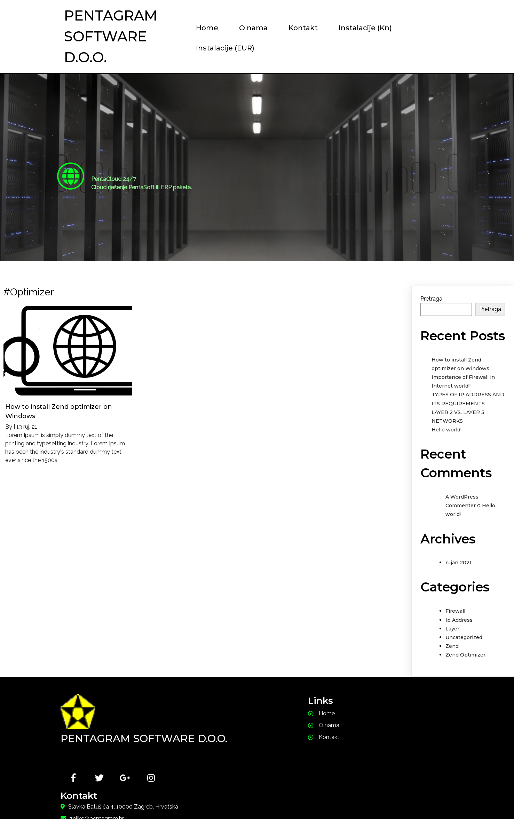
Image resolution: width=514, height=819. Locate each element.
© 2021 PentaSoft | (220, 800)
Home (199, 28)
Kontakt (295, 28)
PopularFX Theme (294, 800)
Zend (452, 647)
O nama (245, 28)
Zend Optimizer (465, 655)
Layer (452, 629)
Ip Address (459, 620)
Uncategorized (463, 638)
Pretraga (431, 299)
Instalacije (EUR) (217, 48)
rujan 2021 (458, 563)
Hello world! (446, 430)
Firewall (455, 612)
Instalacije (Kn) (357, 28)
